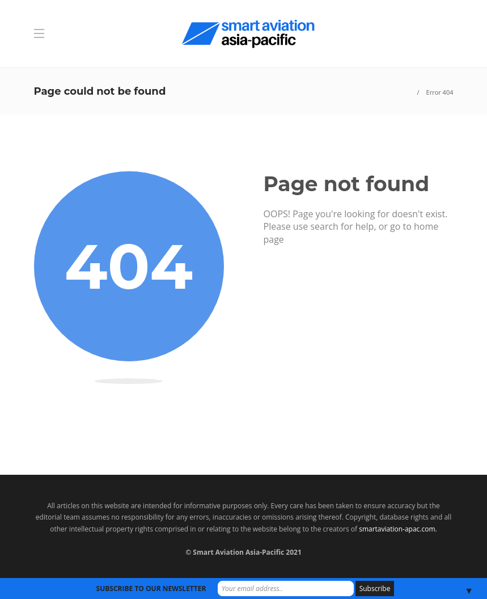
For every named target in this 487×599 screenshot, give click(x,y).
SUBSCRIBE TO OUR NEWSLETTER (151, 588)
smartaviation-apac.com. (398, 529)
